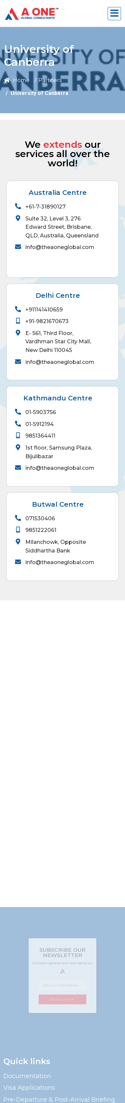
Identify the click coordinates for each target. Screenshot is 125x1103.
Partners (50, 80)
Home (16, 80)
